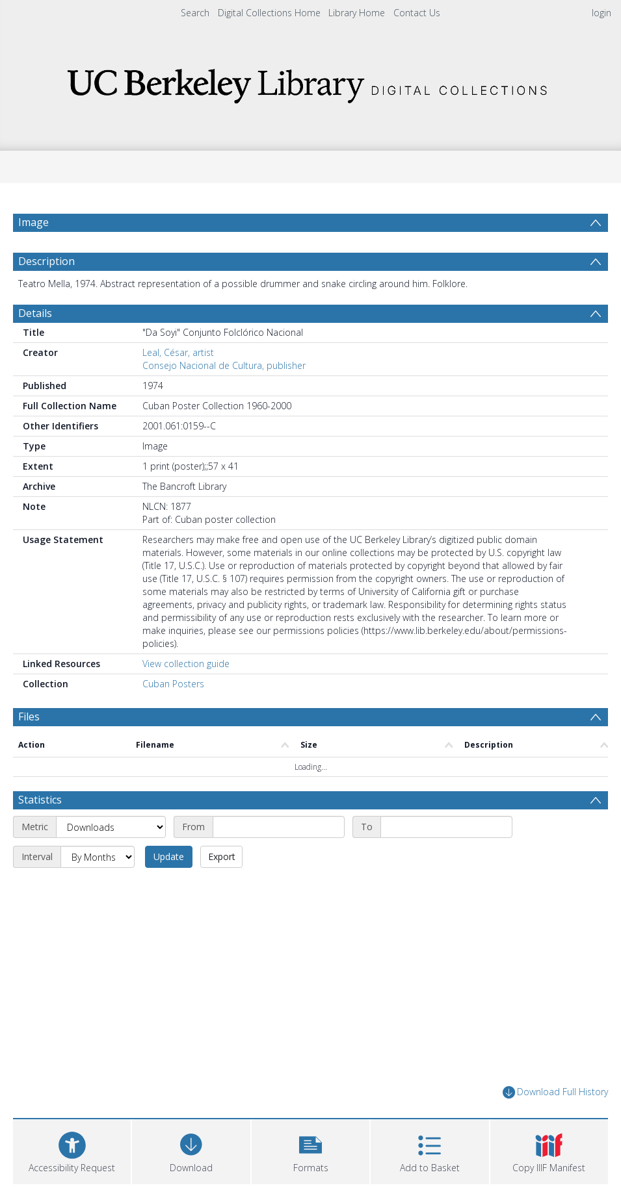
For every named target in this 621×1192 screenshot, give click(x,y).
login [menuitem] (601, 12)
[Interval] (97, 857)
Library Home (356, 12)
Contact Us (416, 12)
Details (35, 313)
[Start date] (279, 827)
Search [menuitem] (195, 12)
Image (33, 222)
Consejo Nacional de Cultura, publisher (224, 365)
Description (46, 261)
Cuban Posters (173, 684)
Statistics (40, 800)
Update (168, 856)
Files (29, 716)
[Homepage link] (311, 82)
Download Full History (555, 1092)
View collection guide (186, 663)
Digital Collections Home (269, 12)
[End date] (446, 827)
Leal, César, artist (178, 352)
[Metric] (111, 827)
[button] (310, 1150)
